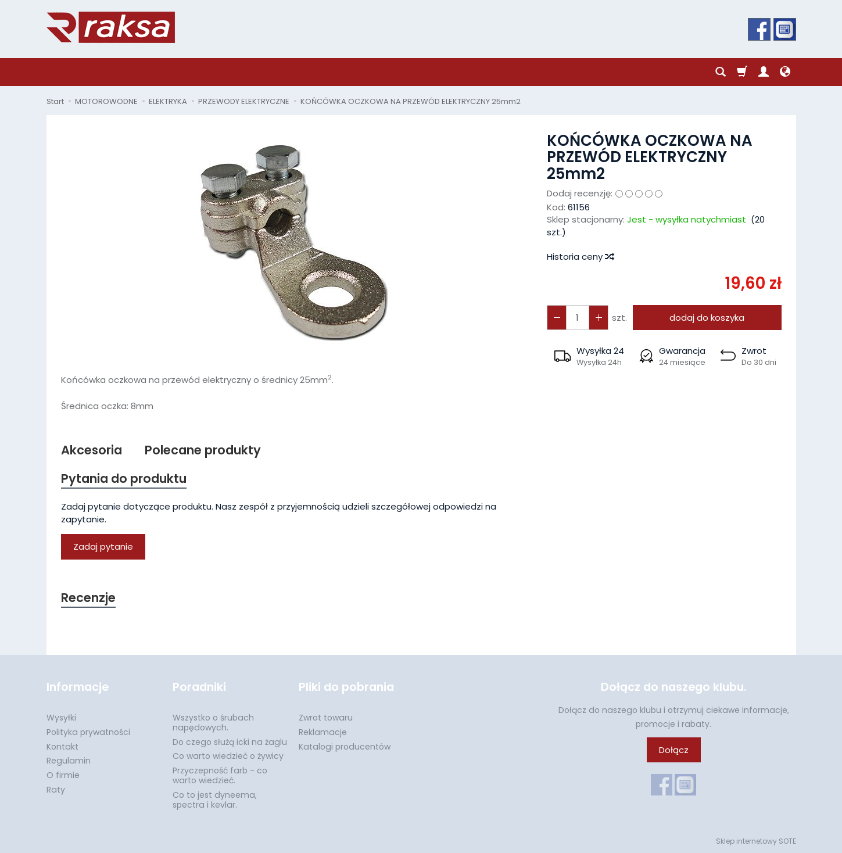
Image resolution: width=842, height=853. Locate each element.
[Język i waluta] (785, 72)
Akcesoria (91, 450)
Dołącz (674, 750)
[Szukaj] (721, 72)
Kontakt (62, 746)
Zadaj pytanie (103, 546)
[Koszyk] (742, 72)
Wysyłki (61, 717)
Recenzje (88, 597)
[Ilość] (577, 317)
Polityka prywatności (88, 732)
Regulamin (68, 760)
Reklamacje (323, 732)
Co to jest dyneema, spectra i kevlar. (215, 800)
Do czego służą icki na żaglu (230, 742)
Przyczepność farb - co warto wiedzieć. (220, 775)
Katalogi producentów (344, 746)
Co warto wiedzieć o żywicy (228, 756)
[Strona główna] (110, 27)
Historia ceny (580, 256)
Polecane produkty (203, 450)
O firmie (63, 775)
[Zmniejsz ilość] (598, 317)
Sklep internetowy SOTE (756, 841)
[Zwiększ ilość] (557, 317)
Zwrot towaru (326, 717)
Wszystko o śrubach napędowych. (213, 722)
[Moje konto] (764, 72)
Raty (55, 789)
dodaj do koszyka (706, 317)
